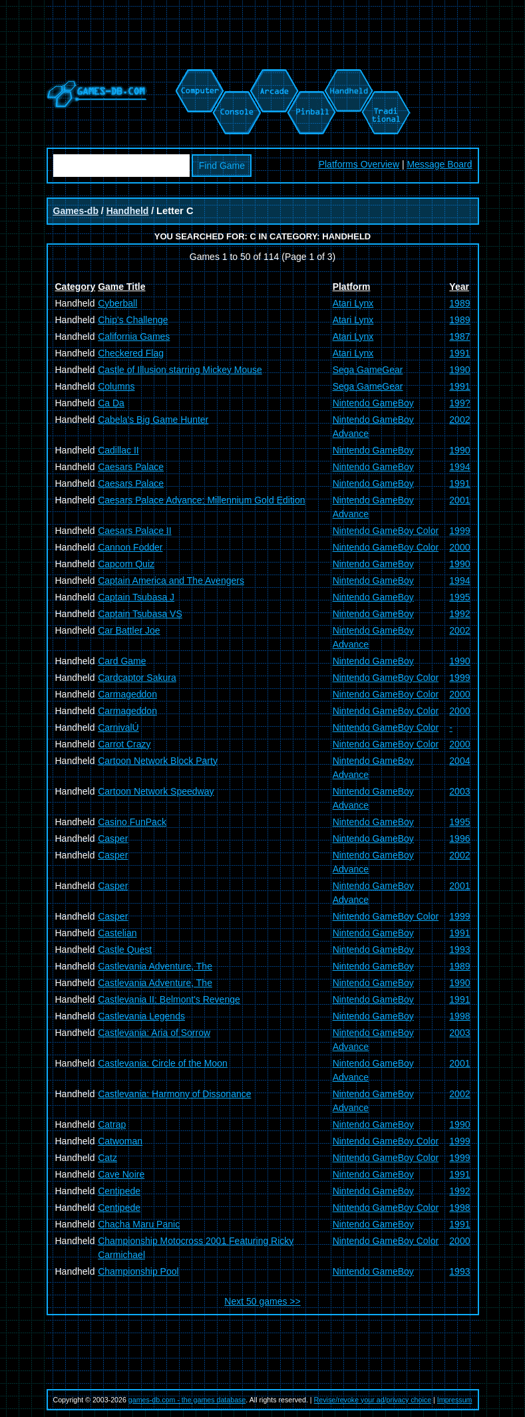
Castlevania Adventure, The (155, 966)
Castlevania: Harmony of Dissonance (174, 1094)
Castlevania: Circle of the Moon (163, 1063)
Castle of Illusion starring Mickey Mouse (180, 369)
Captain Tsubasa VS (140, 613)
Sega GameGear (368, 369)
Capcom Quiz (126, 564)
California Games (134, 336)
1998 (459, 1016)
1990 (459, 369)
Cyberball (117, 303)
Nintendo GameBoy (373, 403)
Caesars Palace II (135, 530)
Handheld (127, 210)
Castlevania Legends (141, 1016)
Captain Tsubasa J (136, 597)
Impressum (454, 1400)
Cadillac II (118, 450)
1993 (459, 949)
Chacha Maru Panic (139, 1224)
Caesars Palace (131, 466)
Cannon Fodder (130, 547)
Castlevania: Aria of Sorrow (154, 1032)
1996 (459, 838)
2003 (459, 791)
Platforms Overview (359, 164)
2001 (459, 500)
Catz (107, 1157)
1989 (459, 303)
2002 (459, 419)
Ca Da (111, 403)
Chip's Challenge (133, 320)
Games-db (75, 210)
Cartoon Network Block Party (158, 760)
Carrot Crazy (124, 744)
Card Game (122, 661)
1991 (459, 353)
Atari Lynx (353, 303)
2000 (459, 547)
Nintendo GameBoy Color (386, 530)
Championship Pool (138, 1271)
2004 (459, 760)
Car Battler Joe (129, 630)
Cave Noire (121, 1174)
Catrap (112, 1124)
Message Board (439, 164)
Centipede (119, 1191)
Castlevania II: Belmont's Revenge (169, 999)
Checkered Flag (131, 353)
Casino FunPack (132, 822)
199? (459, 403)
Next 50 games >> (262, 1301)
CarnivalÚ (118, 727)
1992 (459, 613)
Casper (113, 838)
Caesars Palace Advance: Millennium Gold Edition (201, 500)
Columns (116, 386)
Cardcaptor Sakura (137, 677)
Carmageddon (127, 694)
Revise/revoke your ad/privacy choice (373, 1400)
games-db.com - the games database (187, 1400)
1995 (459, 597)
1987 (459, 336)
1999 (459, 530)
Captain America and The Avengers (171, 580)
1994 (459, 466)
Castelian (117, 933)
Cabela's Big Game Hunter (153, 419)
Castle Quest (125, 949)
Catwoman (120, 1141)
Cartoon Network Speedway (156, 791)
